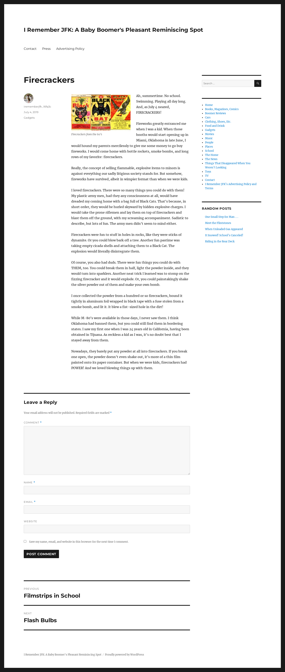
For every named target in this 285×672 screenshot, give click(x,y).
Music (209, 138)
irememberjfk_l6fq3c (37, 106)
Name (29, 482)
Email (30, 502)
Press (46, 49)
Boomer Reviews (215, 113)
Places (209, 146)
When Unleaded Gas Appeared (224, 229)
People (209, 142)
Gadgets (29, 117)
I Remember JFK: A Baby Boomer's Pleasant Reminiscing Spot (113, 29)
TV (207, 176)
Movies (209, 134)
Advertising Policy (70, 49)
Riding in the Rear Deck (220, 241)
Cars (208, 117)
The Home (211, 155)
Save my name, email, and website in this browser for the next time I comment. (78, 541)
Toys (208, 171)
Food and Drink (215, 126)
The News (211, 159)
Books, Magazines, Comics (222, 109)
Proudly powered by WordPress (124, 654)
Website (30, 521)
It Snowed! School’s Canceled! (224, 235)
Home (209, 105)
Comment (33, 422)
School (209, 151)
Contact (30, 49)
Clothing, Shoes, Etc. (218, 121)
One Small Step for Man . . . (221, 217)
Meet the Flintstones (218, 223)
